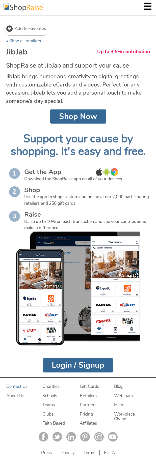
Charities (51, 386)
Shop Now (78, 116)
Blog (118, 386)
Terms (89, 453)
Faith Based (53, 423)
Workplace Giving (124, 416)
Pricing (86, 414)
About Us (15, 396)
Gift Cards (89, 386)
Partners (88, 405)
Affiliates (88, 423)
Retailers (88, 396)
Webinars (123, 396)
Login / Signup (78, 365)
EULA (109, 453)
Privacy (68, 453)
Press (46, 453)
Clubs (48, 414)
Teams (48, 405)
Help (118, 405)
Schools (49, 396)
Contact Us (17, 386)
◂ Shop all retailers (23, 41)
